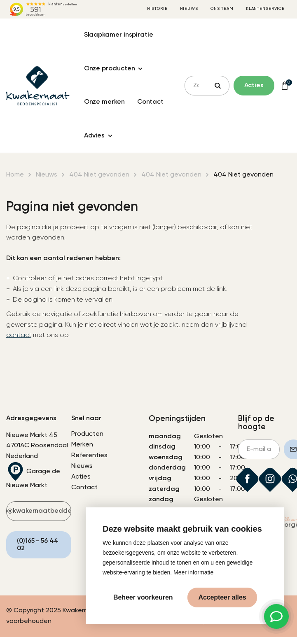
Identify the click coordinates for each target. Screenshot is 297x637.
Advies (94, 136)
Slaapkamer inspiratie (118, 35)
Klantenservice (265, 9)
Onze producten (109, 68)
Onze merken (104, 102)
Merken (82, 445)
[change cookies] (143, 597)
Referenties (89, 455)
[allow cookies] (222, 597)
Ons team (222, 9)
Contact (150, 102)
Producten (87, 434)
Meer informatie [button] (193, 572)
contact (18, 335)
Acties (81, 477)
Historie (157, 9)
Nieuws (189, 9)
